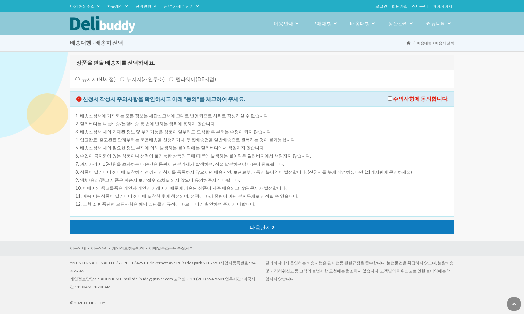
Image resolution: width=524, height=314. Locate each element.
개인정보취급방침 (128, 248)
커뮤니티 (438, 23)
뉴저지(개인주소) (142, 79)
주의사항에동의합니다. (418, 98)
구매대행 (324, 23)
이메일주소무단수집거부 (171, 248)
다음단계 (262, 227)
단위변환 (145, 6)
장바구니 (420, 6)
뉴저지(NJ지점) (95, 79)
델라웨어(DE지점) (192, 79)
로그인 (381, 6)
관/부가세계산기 (181, 6)
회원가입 (400, 6)
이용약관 (99, 248)
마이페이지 (442, 6)
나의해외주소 (84, 6)
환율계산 (117, 6)
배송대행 (362, 23)
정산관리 (400, 23)
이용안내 (286, 23)
